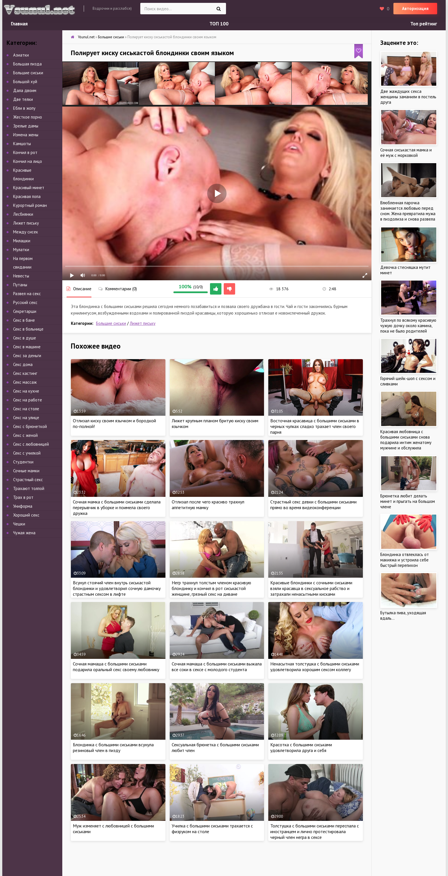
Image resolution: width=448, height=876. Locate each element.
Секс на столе (26, 408)
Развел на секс (27, 293)
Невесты (21, 276)
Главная (19, 24)
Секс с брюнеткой (30, 426)
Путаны (20, 284)
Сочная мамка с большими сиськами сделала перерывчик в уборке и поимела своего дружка (117, 507)
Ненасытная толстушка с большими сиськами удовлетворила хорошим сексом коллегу (314, 666)
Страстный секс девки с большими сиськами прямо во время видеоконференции (313, 504)
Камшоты (22, 143)
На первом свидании (23, 263)
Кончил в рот (25, 152)
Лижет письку (142, 323)
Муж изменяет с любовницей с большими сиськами (113, 828)
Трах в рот (23, 497)
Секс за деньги (27, 355)
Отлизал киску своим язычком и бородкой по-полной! (114, 423)
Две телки (23, 99)
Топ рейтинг (423, 24)
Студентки (23, 462)
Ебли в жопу (24, 108)
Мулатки (21, 249)
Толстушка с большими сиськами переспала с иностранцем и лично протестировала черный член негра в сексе (314, 831)
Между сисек (25, 232)
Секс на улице (26, 417)
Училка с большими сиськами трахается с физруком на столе (212, 828)
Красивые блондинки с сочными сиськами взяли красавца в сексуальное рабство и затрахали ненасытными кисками (311, 588)
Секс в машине (27, 346)
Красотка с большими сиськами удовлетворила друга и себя (301, 747)
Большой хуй (25, 81)
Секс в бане (24, 320)
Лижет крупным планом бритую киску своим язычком (215, 423)
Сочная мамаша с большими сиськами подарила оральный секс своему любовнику (116, 666)
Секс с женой (25, 435)
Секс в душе (24, 338)
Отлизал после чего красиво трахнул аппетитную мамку (208, 504)
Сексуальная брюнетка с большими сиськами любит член (215, 747)
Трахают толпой (28, 488)
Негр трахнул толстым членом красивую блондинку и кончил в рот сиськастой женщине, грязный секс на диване (211, 588)
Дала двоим (24, 90)
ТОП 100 (219, 24)
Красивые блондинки (23, 174)
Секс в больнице (28, 329)
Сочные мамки (26, 470)
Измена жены (25, 134)
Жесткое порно (27, 117)
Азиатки (21, 55)
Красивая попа (27, 196)
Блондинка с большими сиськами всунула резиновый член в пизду (113, 747)
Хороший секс (26, 515)
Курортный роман (30, 205)
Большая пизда (27, 64)
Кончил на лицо (27, 161)
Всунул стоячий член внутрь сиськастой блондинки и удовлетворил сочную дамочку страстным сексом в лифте (117, 588)
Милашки (21, 240)
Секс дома (23, 364)
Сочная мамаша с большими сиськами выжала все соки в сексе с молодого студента (217, 666)
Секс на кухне (26, 391)
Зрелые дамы (25, 126)
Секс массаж (25, 382)
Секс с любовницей (31, 444)
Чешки (19, 524)
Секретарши (24, 311)
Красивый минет (28, 187)
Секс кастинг (25, 373)
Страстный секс (28, 479)
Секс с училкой (27, 453)
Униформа (22, 506)
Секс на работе (27, 400)
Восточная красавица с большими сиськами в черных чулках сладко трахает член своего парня (314, 426)
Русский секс (25, 302)
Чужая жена (24, 532)
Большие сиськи (111, 323)
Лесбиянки (23, 214)
